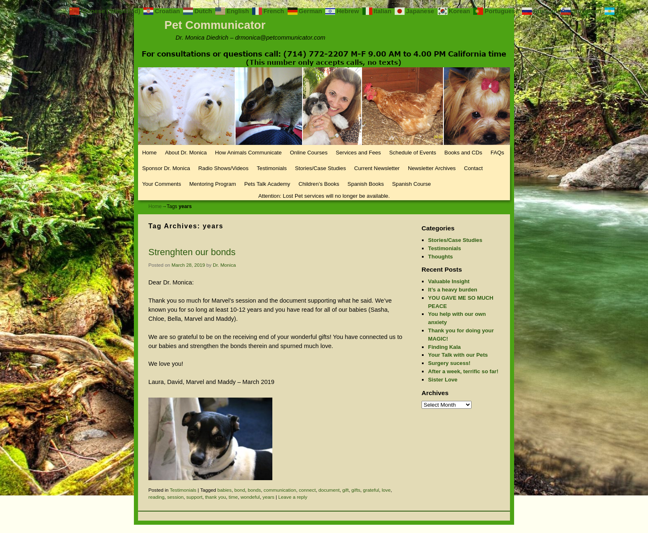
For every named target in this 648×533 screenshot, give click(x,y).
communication (280, 490)
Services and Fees (358, 152)
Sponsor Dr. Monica (166, 168)
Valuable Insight (448, 281)
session (175, 497)
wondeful (250, 497)
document (328, 490)
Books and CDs (463, 152)
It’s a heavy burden (452, 290)
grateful (371, 490)
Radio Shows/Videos (223, 168)
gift (345, 490)
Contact (473, 168)
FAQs (497, 152)
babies (224, 490)
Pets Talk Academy (267, 184)
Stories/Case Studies (320, 168)
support (194, 497)
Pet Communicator (214, 25)
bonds (254, 490)
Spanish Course (411, 184)
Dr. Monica (224, 265)
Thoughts (440, 256)
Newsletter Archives (432, 168)
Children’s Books (318, 184)
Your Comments (161, 184)
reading (156, 497)
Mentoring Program (212, 184)
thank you (215, 497)
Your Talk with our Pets (458, 355)
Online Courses (309, 152)
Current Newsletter (377, 168)
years (268, 497)
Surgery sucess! (449, 363)
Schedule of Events (412, 152)
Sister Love (442, 380)
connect (307, 490)
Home (149, 152)
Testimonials (272, 168)
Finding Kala (444, 347)
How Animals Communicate (248, 152)
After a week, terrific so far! (463, 371)
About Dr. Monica (186, 152)
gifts (355, 490)
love (386, 490)
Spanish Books (366, 184)
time (233, 497)
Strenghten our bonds (192, 252)
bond (239, 490)
